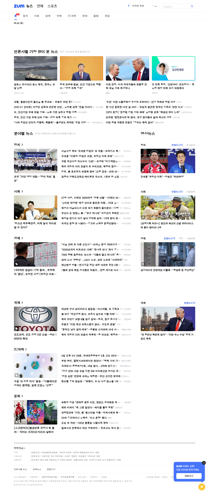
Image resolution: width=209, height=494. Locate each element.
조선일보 (190, 145)
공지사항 (82, 477)
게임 (107, 16)
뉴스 (29, 6)
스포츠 (52, 6)
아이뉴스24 (19, 92)
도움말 (104, 477)
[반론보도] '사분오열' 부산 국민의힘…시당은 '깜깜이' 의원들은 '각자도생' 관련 (65, 456)
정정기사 (18, 448)
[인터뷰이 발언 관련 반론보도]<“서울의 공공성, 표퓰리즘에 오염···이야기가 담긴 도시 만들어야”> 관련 (76, 459)
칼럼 (96, 16)
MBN (108, 92)
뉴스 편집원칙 (20, 477)
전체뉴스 (37, 469)
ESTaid (19, 484)
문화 (84, 16)
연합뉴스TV (177, 145)
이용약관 (34, 477)
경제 (48, 16)
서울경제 (64, 92)
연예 (40, 6)
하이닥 (155, 92)
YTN (181, 238)
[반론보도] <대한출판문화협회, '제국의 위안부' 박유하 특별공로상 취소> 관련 (65, 452)
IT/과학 (72, 16)
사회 (36, 16)
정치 (25, 16)
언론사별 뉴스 (20, 469)
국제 (59, 16)
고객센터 (93, 477)
